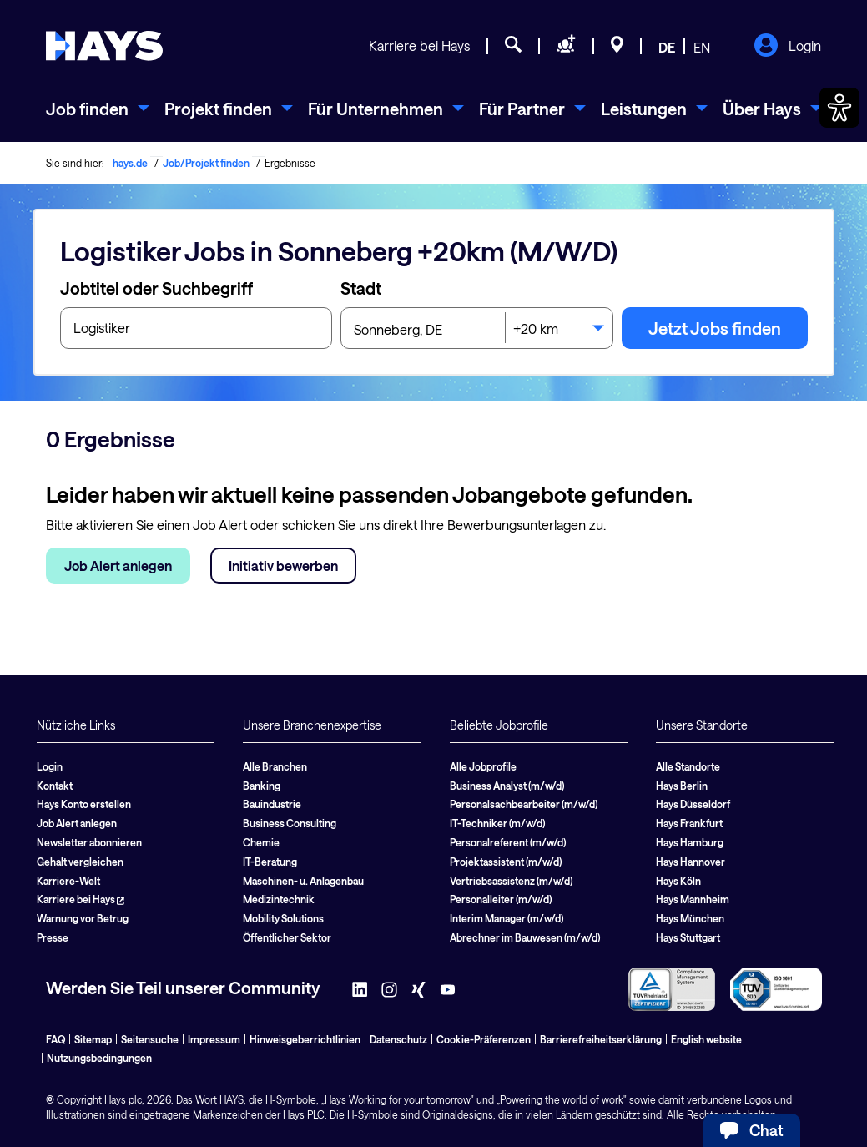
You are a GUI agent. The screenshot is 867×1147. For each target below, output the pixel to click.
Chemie (261, 842)
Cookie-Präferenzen (483, 1039)
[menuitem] (97, 108)
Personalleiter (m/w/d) (501, 899)
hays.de (130, 163)
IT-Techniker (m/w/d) (497, 823)
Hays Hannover (690, 861)
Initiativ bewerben (283, 566)
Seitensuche (150, 1039)
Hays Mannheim (692, 899)
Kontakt (55, 785)
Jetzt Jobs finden (714, 328)
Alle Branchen (275, 766)
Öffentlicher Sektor (287, 937)
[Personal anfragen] (566, 47)
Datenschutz (398, 1039)
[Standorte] (617, 47)
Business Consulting (289, 823)
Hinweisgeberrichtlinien (305, 1039)
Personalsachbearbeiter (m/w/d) (523, 804)
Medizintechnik (279, 899)
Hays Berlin (682, 785)
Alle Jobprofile (483, 766)
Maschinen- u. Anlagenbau (303, 881)
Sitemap (93, 1039)
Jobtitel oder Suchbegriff (156, 288)
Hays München (690, 918)
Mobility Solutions (283, 918)
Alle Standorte (688, 766)
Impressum (214, 1039)
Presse (52, 937)
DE (666, 47)
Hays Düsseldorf (693, 804)
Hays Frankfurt (689, 823)
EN (701, 47)
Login (787, 47)
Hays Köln (678, 881)
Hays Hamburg (689, 842)
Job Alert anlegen (118, 566)
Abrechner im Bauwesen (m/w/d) (525, 937)
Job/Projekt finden (206, 163)
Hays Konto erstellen (84, 804)
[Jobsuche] (513, 47)
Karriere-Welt (68, 881)
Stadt (360, 288)
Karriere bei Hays (419, 45)
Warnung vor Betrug (83, 918)
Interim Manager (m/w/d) (506, 918)
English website (706, 1039)
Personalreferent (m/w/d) (508, 842)
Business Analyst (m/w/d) (507, 785)
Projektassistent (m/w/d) (506, 861)
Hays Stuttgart (688, 937)
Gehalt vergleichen (80, 861)
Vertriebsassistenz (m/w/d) (511, 881)
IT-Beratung (270, 861)
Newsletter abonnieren (89, 842)
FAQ (55, 1039)
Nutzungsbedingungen (99, 1058)
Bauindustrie (272, 804)
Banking (261, 785)
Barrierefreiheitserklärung (601, 1039)
